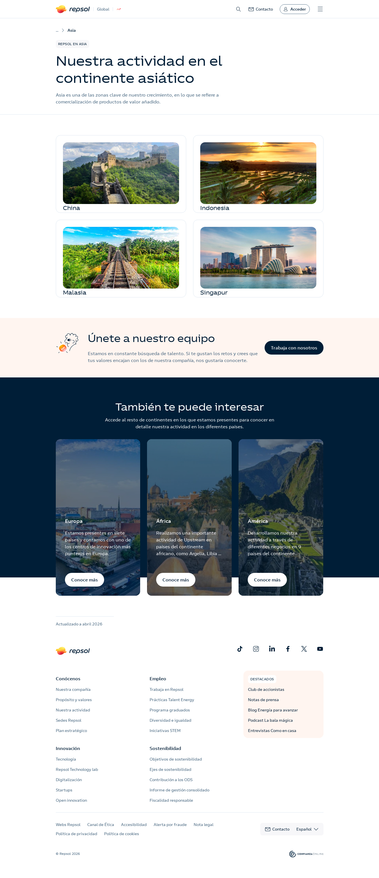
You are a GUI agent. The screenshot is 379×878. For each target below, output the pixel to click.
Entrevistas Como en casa (272, 730)
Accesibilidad (134, 824)
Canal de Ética (100, 824)
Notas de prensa (263, 699)
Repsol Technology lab (77, 769)
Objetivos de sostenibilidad (176, 759)
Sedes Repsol (68, 720)
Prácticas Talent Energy (172, 699)
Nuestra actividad (73, 710)
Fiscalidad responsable (171, 800)
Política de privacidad (76, 833)
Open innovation (71, 800)
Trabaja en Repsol (166, 689)
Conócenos (68, 678)
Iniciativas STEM (165, 730)
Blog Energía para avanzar (273, 710)
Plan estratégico (71, 730)
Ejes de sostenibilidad (170, 769)
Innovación (68, 748)
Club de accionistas (266, 689)
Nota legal (203, 824)
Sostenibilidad (165, 748)
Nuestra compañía (73, 689)
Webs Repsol (68, 824)
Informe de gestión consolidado (179, 790)
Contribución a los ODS (171, 779)
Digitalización (69, 779)
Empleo (158, 678)
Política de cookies (121, 833)
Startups (64, 790)
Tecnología (66, 759)
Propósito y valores (74, 699)
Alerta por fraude (170, 824)
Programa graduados (170, 710)
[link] (260, 9)
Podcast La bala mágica (270, 720)
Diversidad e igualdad (170, 720)
